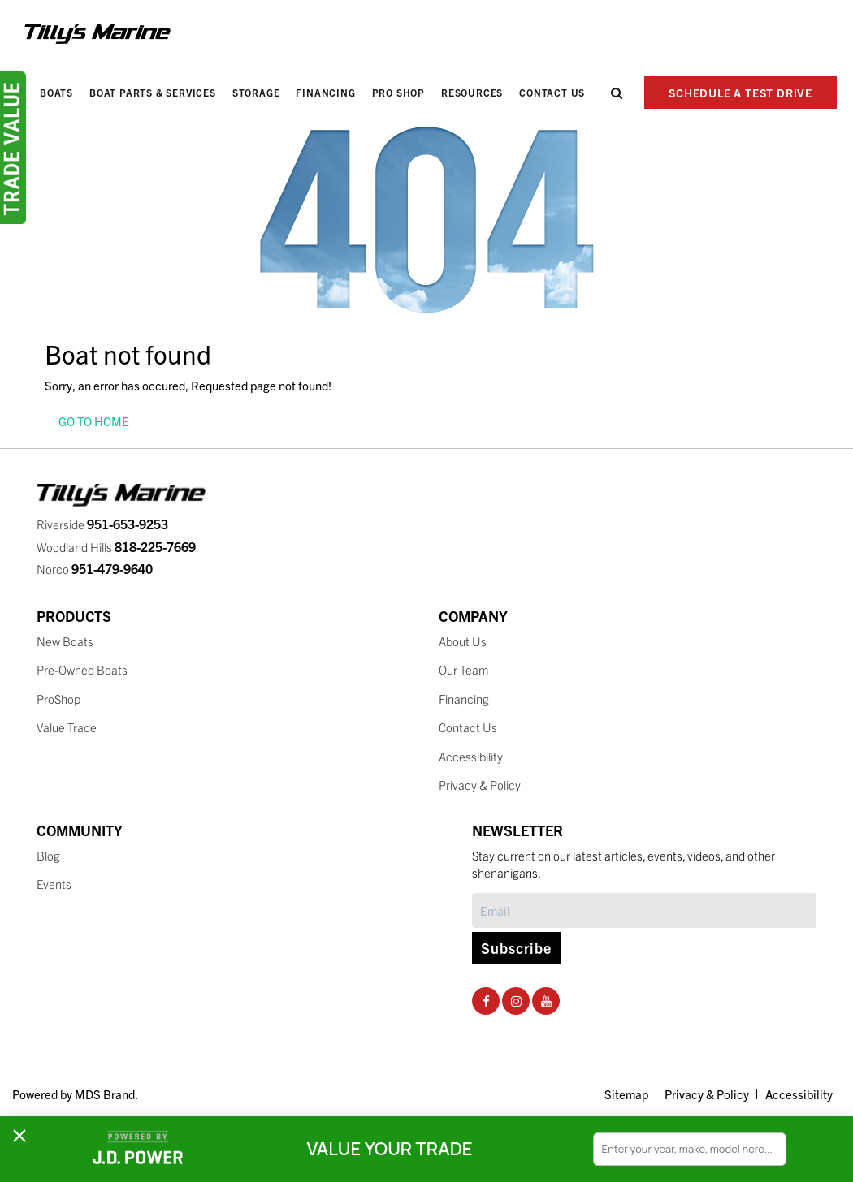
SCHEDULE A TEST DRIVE (740, 92)
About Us (463, 641)
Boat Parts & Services (152, 92)
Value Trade (67, 727)
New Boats (65, 641)
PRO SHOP (398, 92)
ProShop (58, 698)
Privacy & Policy (480, 784)
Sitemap (626, 1094)
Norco (95, 568)
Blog (48, 855)
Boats (56, 92)
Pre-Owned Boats (82, 669)
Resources (472, 92)
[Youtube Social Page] (546, 1000)
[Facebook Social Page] (486, 1000)
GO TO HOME (93, 421)
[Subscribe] (644, 910)
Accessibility (471, 756)
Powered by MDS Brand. (75, 1094)
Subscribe (516, 947)
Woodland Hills (116, 546)
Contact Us (552, 92)
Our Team (464, 669)
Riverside (102, 524)
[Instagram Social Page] (516, 1000)
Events (54, 883)
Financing (325, 92)
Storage (256, 92)
